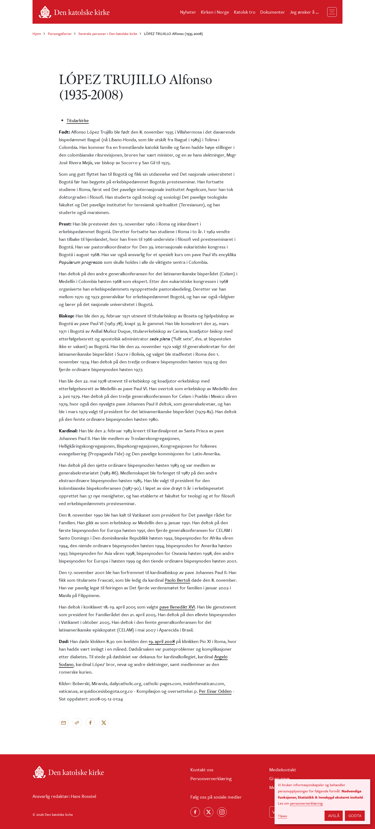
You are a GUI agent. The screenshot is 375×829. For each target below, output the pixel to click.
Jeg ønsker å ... (304, 12)
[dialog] (322, 801)
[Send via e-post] (63, 722)
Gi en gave (279, 778)
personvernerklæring (306, 803)
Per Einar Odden (215, 691)
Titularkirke (77, 120)
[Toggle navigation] (332, 12)
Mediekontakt (282, 769)
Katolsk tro (244, 12)
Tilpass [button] (282, 815)
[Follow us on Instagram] (222, 812)
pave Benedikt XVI (177, 606)
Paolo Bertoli (177, 580)
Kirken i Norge (215, 12)
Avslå (333, 815)
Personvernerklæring (211, 778)
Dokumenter (272, 12)
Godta (354, 815)
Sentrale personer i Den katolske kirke (107, 33)
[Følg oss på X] (208, 812)
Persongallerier (60, 33)
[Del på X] (104, 722)
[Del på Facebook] (90, 722)
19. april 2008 (162, 641)
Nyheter (188, 12)
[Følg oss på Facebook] (195, 812)
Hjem (37, 33)
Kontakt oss (201, 769)
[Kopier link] (77, 722)
